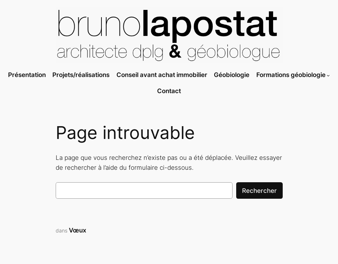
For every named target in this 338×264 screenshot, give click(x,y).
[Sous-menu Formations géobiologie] (328, 75)
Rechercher (259, 190)
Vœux (77, 230)
